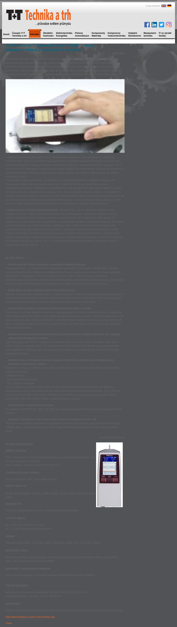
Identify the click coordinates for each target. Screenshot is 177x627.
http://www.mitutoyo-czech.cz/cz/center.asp (30, 616)
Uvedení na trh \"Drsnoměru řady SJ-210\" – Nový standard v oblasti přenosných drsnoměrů (50, 47)
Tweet (9, 623)
